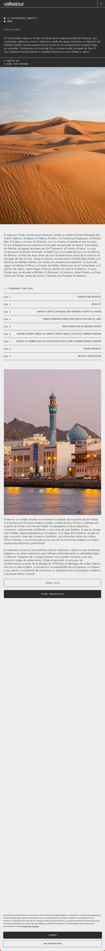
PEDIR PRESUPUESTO (52, 594)
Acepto (53, 935)
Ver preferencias (53, 944)
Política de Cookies (30, 926)
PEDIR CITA (52, 583)
